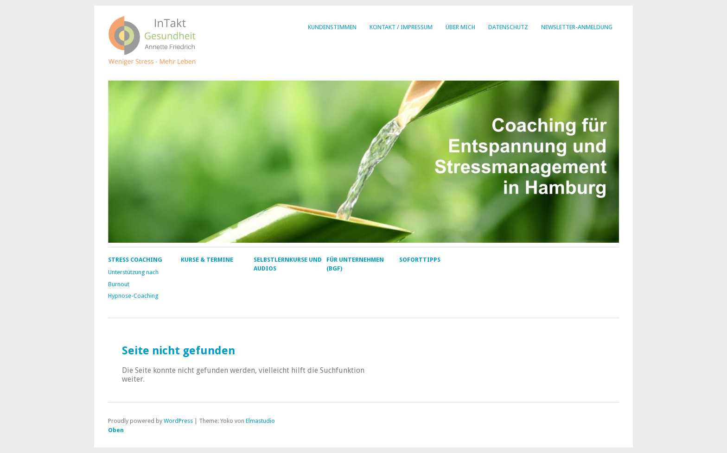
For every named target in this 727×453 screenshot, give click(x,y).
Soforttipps (419, 259)
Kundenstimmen (332, 27)
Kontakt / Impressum (401, 27)
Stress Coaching (135, 259)
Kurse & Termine (207, 259)
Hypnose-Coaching (133, 295)
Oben (116, 430)
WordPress (178, 420)
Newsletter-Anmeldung (576, 27)
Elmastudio (260, 420)
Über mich (460, 27)
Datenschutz (508, 27)
